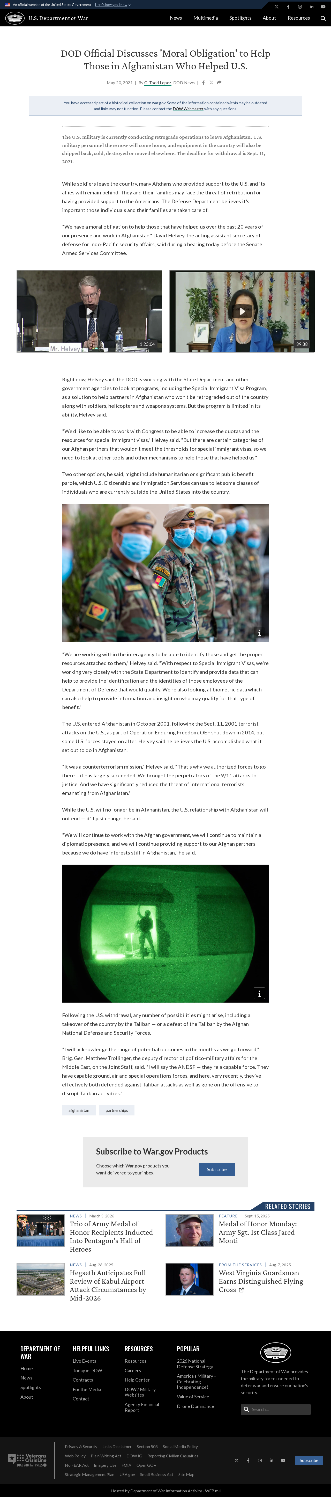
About (269, 18)
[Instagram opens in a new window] (300, 7)
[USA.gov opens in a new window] (127, 1474)
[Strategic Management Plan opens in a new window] (89, 1474)
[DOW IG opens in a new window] (134, 1456)
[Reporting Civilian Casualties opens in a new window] (173, 1456)
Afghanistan (79, 1110)
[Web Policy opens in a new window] (75, 1456)
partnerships (117, 1110)
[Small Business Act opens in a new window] (157, 1474)
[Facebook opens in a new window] (288, 7)
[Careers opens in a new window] (147, 1371)
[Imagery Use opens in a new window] (105, 1465)
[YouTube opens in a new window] (323, 7)
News (176, 18)
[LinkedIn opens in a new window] (311, 7)
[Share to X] (211, 83)
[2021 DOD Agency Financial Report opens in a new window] (147, 1407)
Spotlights (240, 18)
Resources (299, 18)
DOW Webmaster (188, 108)
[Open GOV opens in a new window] (146, 1465)
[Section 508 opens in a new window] (147, 1446)
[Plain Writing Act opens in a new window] (106, 1456)
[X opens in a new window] (277, 7)
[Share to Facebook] (204, 83)
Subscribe (217, 1169)
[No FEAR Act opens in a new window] (76, 1465)
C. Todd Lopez (157, 82)
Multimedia (205, 18)
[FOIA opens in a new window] (126, 1465)
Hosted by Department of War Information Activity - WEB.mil (166, 1490)
